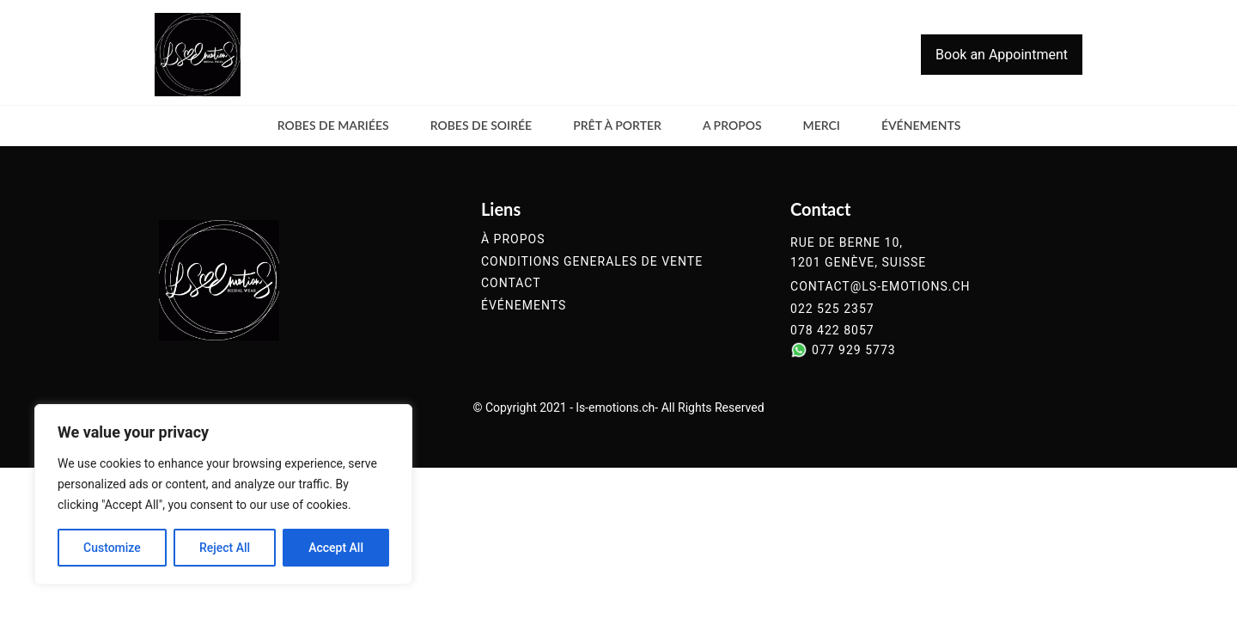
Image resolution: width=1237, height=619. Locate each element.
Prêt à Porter (617, 125)
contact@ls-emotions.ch (880, 286)
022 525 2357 (832, 309)
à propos (513, 239)
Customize (112, 548)
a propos (732, 125)
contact (511, 283)
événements (920, 125)
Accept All (335, 548)
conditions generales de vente (592, 261)
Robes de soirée (481, 125)
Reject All (224, 548)
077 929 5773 (854, 350)
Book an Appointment (1001, 54)
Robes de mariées (333, 125)
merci (821, 125)
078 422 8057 (832, 330)
